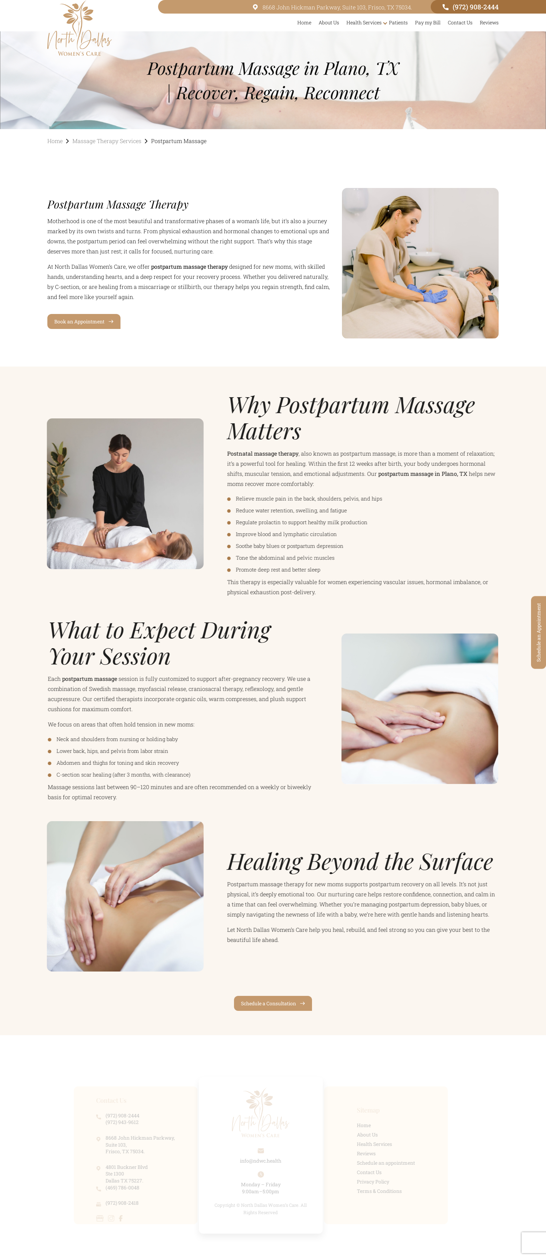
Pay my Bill (427, 22)
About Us (329, 22)
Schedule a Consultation (268, 1003)
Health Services (364, 22)
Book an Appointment (79, 321)
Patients (398, 22)
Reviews (489, 22)
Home (304, 22)
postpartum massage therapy (189, 266)
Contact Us (460, 22)
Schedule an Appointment (538, 632)
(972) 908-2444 (471, 6)
